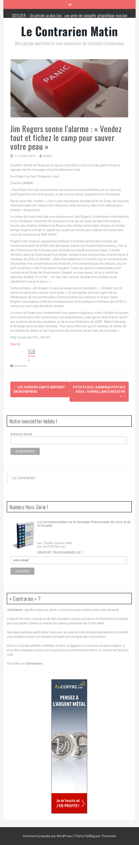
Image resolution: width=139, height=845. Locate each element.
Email (31, 355)
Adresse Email (21, 434)
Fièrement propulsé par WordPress (48, 836)
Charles (47, 156)
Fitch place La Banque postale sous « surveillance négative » (99, 391)
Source (15, 344)
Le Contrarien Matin (69, 31)
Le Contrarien (23, 478)
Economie (20, 366)
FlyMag (90, 836)
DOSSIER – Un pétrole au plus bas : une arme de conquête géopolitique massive (69, 15)
